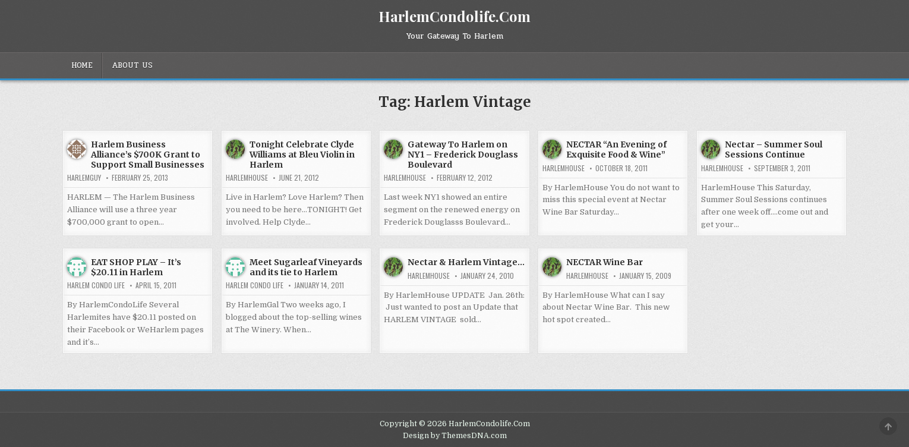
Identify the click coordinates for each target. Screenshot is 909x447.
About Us (132, 65)
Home (82, 65)
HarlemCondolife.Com (454, 16)
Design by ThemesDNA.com (455, 436)
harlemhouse (247, 177)
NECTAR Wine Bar (604, 262)
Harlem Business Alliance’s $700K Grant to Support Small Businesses (147, 154)
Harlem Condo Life (96, 285)
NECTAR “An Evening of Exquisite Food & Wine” (616, 149)
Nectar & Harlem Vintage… (466, 262)
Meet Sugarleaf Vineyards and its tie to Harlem (306, 267)
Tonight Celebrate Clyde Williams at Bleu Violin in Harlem (302, 154)
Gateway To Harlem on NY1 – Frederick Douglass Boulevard (463, 154)
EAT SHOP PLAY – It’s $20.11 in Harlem (136, 267)
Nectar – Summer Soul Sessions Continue (773, 149)
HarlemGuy (84, 177)
